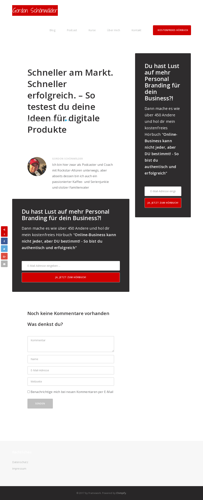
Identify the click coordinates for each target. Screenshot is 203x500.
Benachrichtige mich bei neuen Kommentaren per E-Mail (70, 392)
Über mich (113, 30)
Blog (52, 30)
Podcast (72, 30)
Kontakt (136, 30)
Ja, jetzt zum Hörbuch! (70, 277)
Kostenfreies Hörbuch (173, 30)
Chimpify (121, 493)
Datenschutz (20, 462)
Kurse (92, 30)
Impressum (19, 468)
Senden (40, 403)
